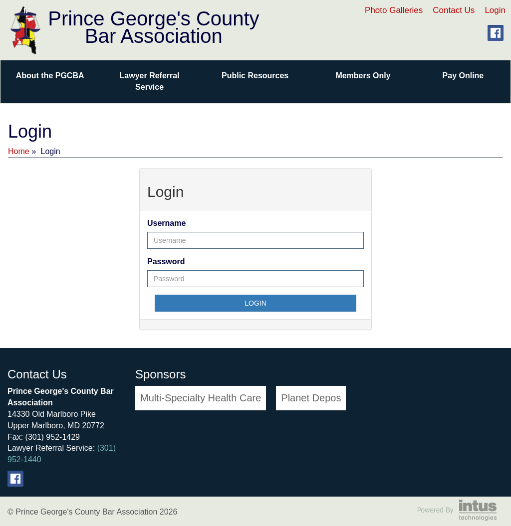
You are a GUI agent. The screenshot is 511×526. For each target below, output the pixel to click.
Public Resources (255, 75)
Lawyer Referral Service (150, 81)
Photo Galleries (394, 10)
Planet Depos (311, 397)
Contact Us (454, 10)
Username (166, 223)
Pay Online (463, 75)
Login (495, 10)
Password (166, 261)
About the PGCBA (50, 75)
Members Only (362, 75)
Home (18, 151)
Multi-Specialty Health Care (200, 397)
